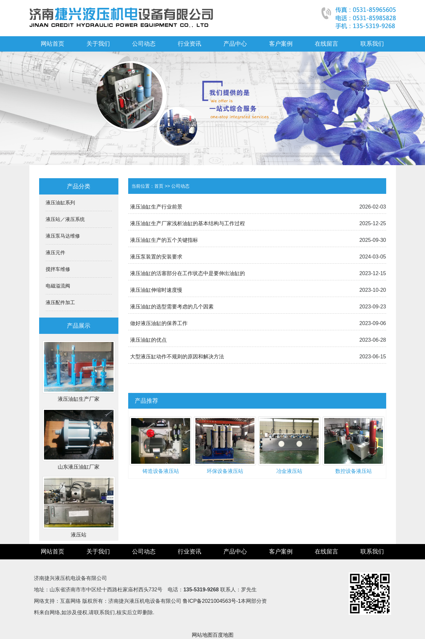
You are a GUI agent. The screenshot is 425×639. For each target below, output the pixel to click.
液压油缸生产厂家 (78, 399)
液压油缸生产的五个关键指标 (164, 240)
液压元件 (55, 252)
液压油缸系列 (60, 202)
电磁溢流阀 (58, 285)
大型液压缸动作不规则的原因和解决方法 (177, 356)
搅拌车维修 (58, 269)
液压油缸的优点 (148, 340)
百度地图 (223, 635)
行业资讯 (189, 43)
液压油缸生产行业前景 (156, 207)
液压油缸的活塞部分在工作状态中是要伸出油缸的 (187, 273)
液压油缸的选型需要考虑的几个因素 (172, 306)
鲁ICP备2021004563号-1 (212, 601)
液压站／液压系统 (65, 219)
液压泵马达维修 (63, 236)
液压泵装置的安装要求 (156, 256)
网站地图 (202, 635)
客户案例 (281, 43)
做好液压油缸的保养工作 (159, 323)
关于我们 (98, 43)
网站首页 (52, 43)
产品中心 (235, 43)
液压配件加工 (60, 302)
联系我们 (372, 43)
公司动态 (144, 43)
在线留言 (326, 43)
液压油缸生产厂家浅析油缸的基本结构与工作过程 (187, 223)
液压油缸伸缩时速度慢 (156, 290)
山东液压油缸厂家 (78, 467)
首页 (158, 186)
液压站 (78, 535)
